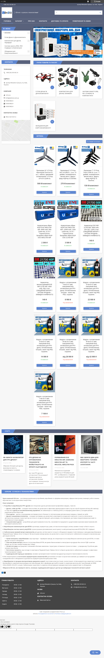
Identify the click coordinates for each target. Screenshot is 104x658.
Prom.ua (62, 612)
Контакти (43, 21)
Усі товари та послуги (93, 141)
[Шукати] (100, 12)
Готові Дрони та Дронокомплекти (15, 37)
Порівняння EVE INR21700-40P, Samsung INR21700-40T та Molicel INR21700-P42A (64, 461)
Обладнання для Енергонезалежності (11, 52)
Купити (44, 192)
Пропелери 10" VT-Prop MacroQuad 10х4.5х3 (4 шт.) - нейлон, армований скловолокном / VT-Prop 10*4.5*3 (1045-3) (44, 174)
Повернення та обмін (81, 21)
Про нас (31, 21)
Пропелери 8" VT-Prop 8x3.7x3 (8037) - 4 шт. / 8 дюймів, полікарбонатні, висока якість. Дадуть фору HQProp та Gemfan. (68, 174)
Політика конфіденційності (63, 613)
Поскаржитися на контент (46, 613)
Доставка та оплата (59, 21)
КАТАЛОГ (18, 21)
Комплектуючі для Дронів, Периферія (13, 41)
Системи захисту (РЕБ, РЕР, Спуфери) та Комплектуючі (90, 93)
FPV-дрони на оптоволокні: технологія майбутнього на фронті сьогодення (38, 462)
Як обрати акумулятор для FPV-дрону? (13, 459)
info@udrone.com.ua (12, 98)
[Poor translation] (7, 627)
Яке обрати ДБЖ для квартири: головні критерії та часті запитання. (89, 461)
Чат (95, 652)
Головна (7, 21)
